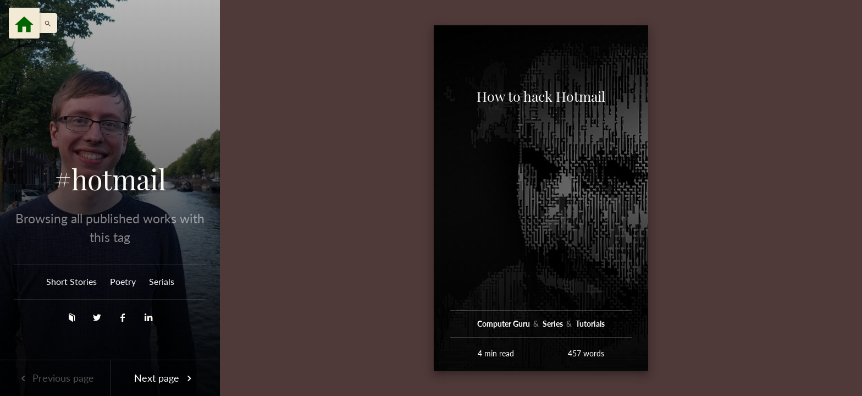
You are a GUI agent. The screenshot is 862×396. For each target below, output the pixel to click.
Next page (165, 378)
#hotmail (110, 179)
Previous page (55, 378)
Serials (161, 281)
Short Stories (71, 281)
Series (554, 323)
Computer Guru (504, 323)
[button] (45, 23)
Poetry (123, 281)
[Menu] (24, 23)
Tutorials (590, 323)
